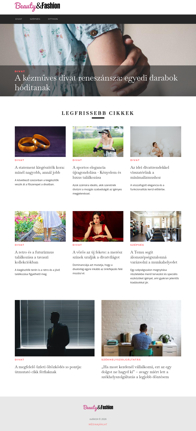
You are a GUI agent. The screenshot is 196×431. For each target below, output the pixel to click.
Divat (20, 71)
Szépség (137, 244)
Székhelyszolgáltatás (121, 359)
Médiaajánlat (98, 424)
